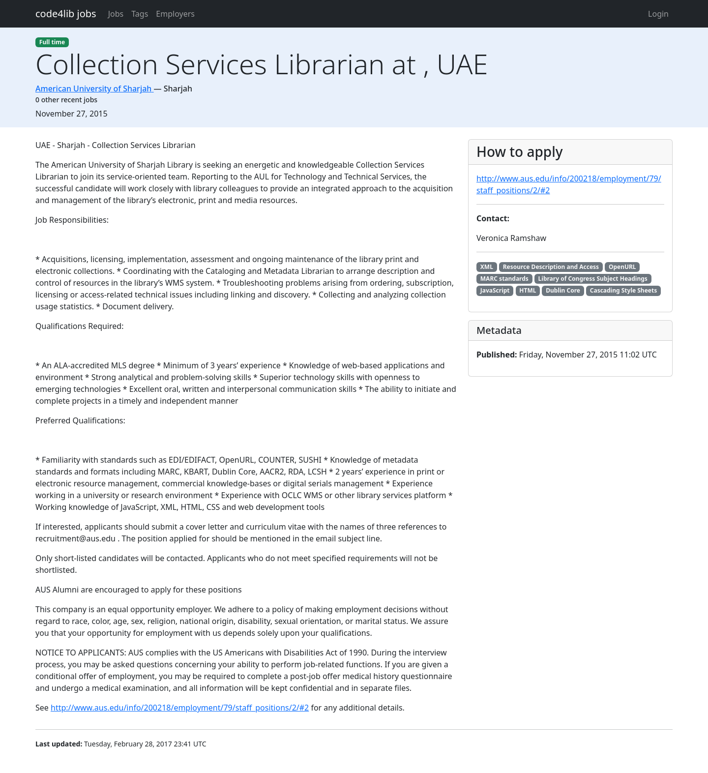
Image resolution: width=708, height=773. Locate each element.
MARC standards (504, 278)
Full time (52, 42)
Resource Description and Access (551, 267)
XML (486, 267)
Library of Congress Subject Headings (593, 278)
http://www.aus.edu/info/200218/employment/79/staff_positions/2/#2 (180, 707)
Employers (175, 13)
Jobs (116, 13)
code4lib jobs (65, 13)
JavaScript (495, 290)
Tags (139, 13)
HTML (527, 290)
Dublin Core (563, 290)
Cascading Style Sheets (623, 290)
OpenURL (622, 267)
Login (658, 13)
